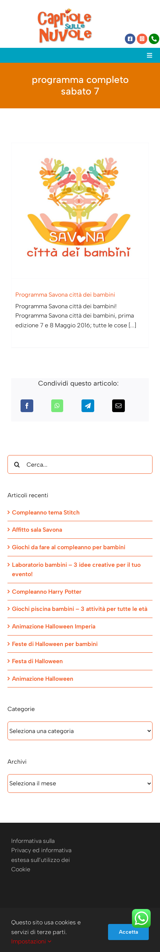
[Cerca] (16, 464)
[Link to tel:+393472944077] (154, 39)
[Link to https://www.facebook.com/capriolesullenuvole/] (130, 39)
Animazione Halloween (42, 678)
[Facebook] (27, 406)
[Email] (118, 406)
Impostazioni (31, 941)
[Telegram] (88, 406)
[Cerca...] (80, 464)
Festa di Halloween (37, 661)
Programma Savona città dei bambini (65, 294)
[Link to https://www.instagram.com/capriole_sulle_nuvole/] (142, 39)
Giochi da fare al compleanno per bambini (68, 547)
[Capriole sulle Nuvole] (65, 10)
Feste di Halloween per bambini (55, 643)
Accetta (128, 932)
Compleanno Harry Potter (46, 591)
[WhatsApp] (57, 406)
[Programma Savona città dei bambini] (80, 210)
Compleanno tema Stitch (46, 512)
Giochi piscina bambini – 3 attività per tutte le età (79, 608)
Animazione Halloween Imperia (53, 626)
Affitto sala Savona (37, 529)
